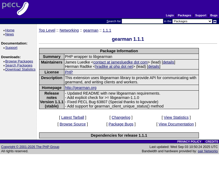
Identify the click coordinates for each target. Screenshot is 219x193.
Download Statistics (21, 69)
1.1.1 (107, 30)
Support (200, 15)
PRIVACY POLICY (189, 141)
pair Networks (208, 151)
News (10, 34)
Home (10, 30)
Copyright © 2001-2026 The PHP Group (30, 147)
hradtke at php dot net (114, 66)
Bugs (214, 15)
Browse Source (73, 124)
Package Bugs (121, 124)
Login (170, 15)
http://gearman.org (80, 88)
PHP (69, 72)
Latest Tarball (72, 117)
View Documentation (176, 124)
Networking (69, 30)
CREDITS (211, 141)
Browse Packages (20, 61)
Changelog (121, 117)
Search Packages (19, 65)
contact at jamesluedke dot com (120, 62)
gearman (90, 30)
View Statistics (176, 117)
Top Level (47, 30)
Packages (184, 15)
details (168, 62)
